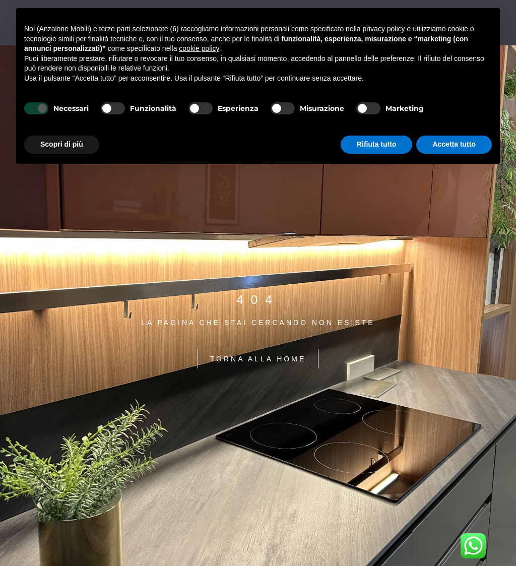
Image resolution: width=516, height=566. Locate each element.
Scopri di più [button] (61, 144)
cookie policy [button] (199, 48)
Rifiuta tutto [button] (377, 144)
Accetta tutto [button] (454, 144)
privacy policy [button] (384, 29)
